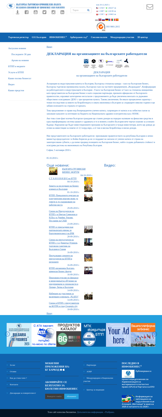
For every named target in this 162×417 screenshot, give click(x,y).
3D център (142, 37)
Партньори (89, 365)
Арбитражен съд (79, 37)
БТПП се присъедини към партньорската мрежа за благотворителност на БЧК (61, 230)
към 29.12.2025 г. (103, 5)
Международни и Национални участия (98, 379)
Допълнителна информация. (90, 412)
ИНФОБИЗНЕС (58, 37)
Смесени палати (99, 37)
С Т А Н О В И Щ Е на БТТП (63, 178)
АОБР (87, 371)
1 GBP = (106, 11)
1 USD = (106, 8)
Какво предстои (16, 90)
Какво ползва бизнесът (19, 78)
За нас (11, 365)
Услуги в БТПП (16, 72)
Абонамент (71, 396)
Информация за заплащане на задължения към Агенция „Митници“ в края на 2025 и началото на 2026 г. (138, 401)
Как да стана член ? (17, 378)
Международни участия (122, 37)
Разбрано (109, 412)
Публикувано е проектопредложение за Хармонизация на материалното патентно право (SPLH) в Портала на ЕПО (138, 379)
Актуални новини (17, 48)
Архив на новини (20, 60)
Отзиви (11, 371)
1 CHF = (106, 14)
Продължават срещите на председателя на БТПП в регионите (61, 258)
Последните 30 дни (21, 54)
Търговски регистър (18, 37)
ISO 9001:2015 (108, 26)
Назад (49, 47)
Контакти (12, 384)
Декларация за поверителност (21, 393)
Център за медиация (93, 390)
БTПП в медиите (16, 66)
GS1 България (39, 37)
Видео (11, 84)
